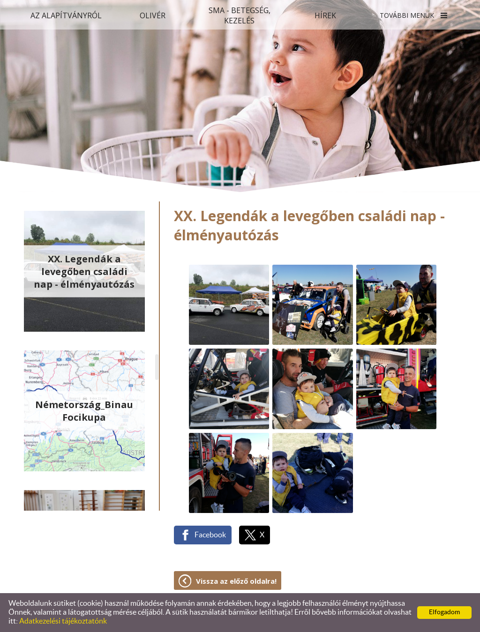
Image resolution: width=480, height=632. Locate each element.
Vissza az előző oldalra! (236, 581)
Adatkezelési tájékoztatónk (63, 621)
